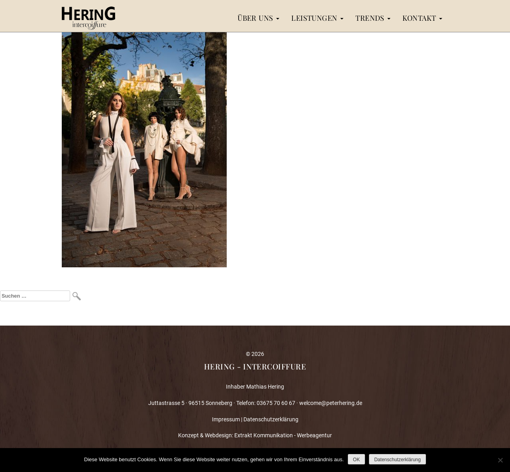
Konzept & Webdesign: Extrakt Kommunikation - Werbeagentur (255, 435)
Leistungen (317, 18)
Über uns (258, 18)
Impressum (226, 419)
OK (356, 459)
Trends (372, 18)
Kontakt (422, 18)
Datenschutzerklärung (270, 419)
